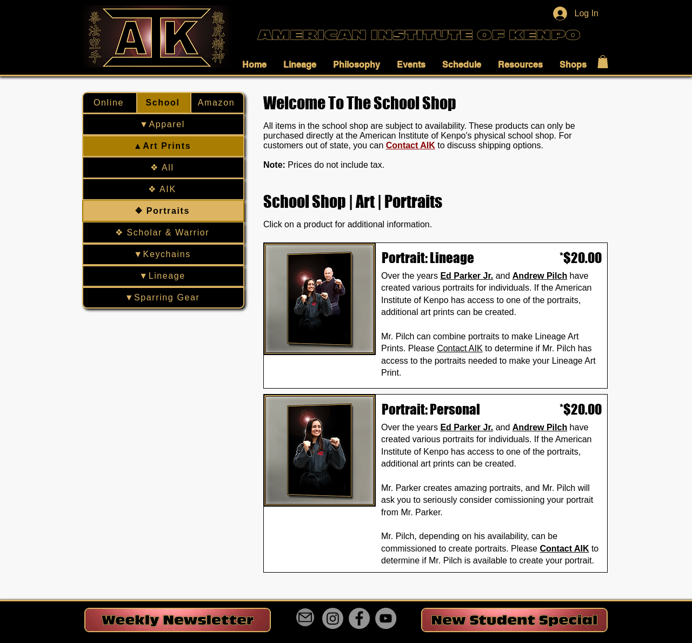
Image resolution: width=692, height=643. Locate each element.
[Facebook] (359, 618)
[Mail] (305, 617)
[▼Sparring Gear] (163, 298)
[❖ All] (163, 168)
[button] (257, 64)
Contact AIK (410, 145)
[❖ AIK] (163, 189)
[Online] (109, 103)
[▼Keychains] (163, 254)
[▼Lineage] (163, 276)
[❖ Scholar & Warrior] (163, 233)
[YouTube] (385, 618)
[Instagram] (332, 618)
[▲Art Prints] (163, 146)
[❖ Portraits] (163, 211)
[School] (163, 103)
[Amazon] (217, 103)
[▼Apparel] (163, 124)
